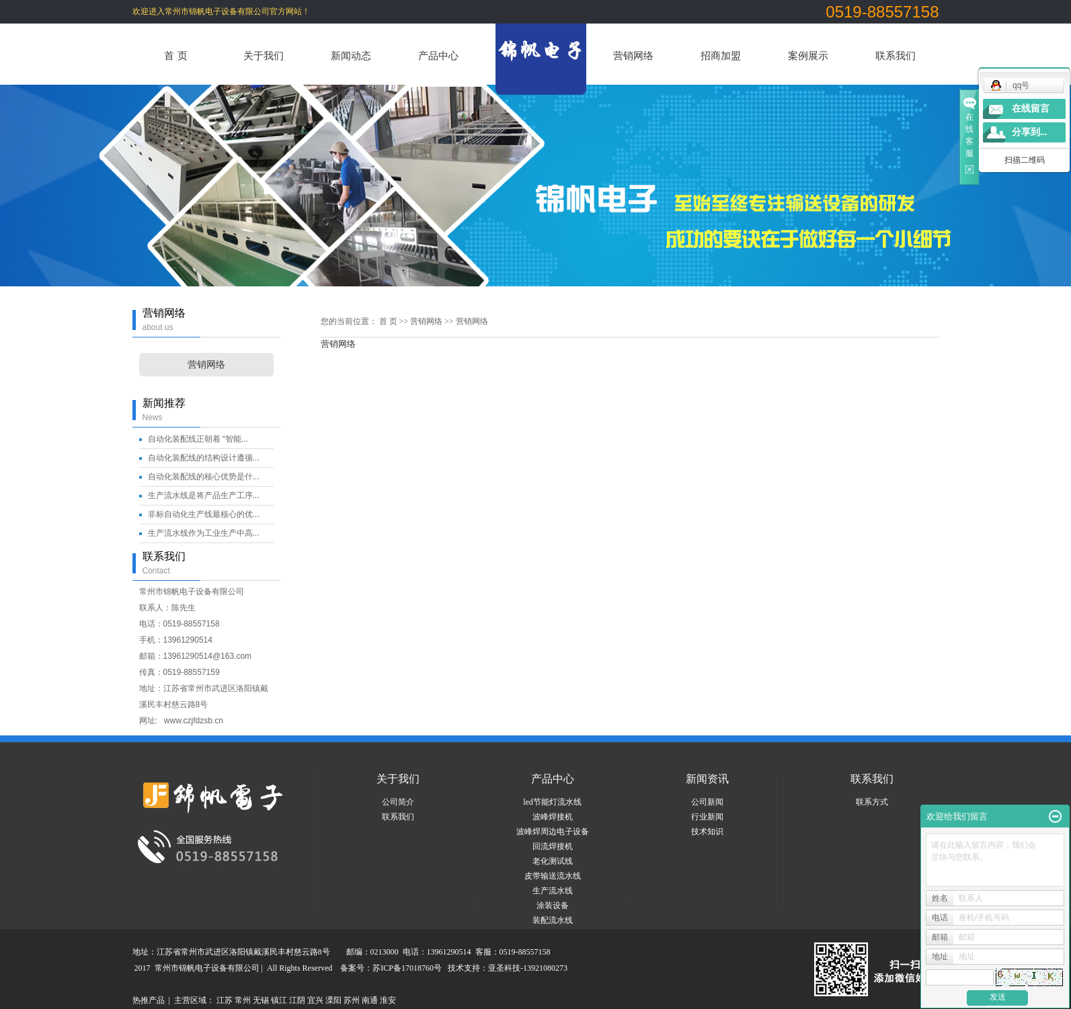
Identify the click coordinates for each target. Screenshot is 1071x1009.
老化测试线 (552, 861)
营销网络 (633, 55)
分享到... (1029, 132)
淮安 (388, 1000)
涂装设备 (553, 905)
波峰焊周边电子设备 (552, 831)
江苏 (224, 1000)
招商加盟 (721, 55)
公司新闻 (707, 802)
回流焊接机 (552, 846)
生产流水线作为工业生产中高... (204, 533)
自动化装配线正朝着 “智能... (198, 439)
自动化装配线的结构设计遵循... (204, 457)
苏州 (352, 1000)
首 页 (175, 55)
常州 (243, 1000)
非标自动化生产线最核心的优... (204, 514)
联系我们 (895, 55)
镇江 (279, 1000)
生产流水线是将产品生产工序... (204, 495)
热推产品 (148, 1000)
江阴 (297, 1000)
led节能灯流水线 (552, 802)
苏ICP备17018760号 (407, 968)
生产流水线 (552, 890)
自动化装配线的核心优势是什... (204, 476)
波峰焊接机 (552, 816)
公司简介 (398, 802)
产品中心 (438, 55)
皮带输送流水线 (552, 876)
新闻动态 (351, 55)
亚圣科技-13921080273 (527, 968)
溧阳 (333, 1000)
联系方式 (872, 802)
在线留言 (1030, 109)
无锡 (261, 1000)
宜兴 (315, 1000)
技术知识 (707, 831)
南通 (370, 1000)
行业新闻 (707, 816)
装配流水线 (552, 920)
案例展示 (808, 55)
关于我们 (263, 55)
